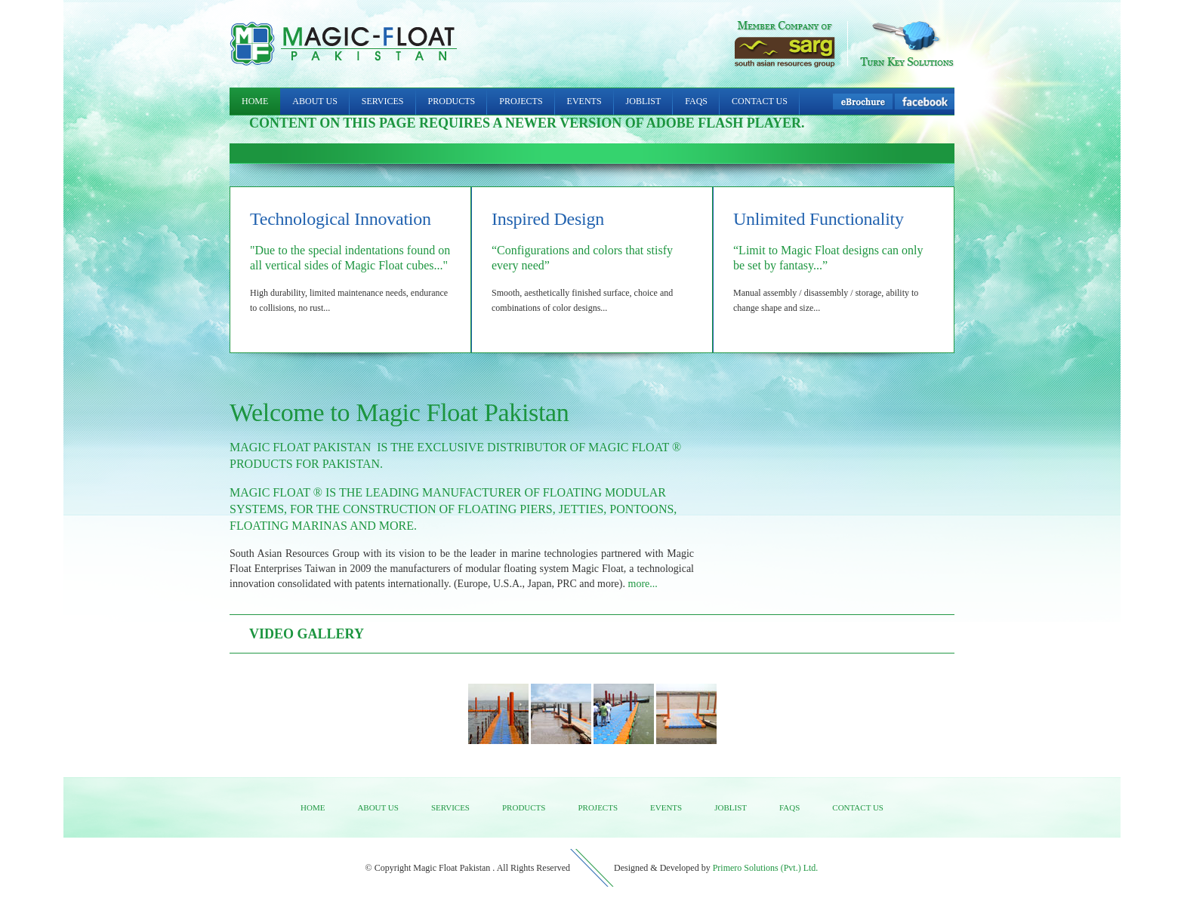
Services (383, 101)
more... (643, 583)
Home (255, 101)
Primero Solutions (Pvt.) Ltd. (766, 868)
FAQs (696, 101)
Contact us (857, 807)
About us (378, 807)
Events (584, 101)
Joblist (643, 101)
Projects (520, 101)
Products (452, 101)
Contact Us (760, 101)
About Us (314, 101)
